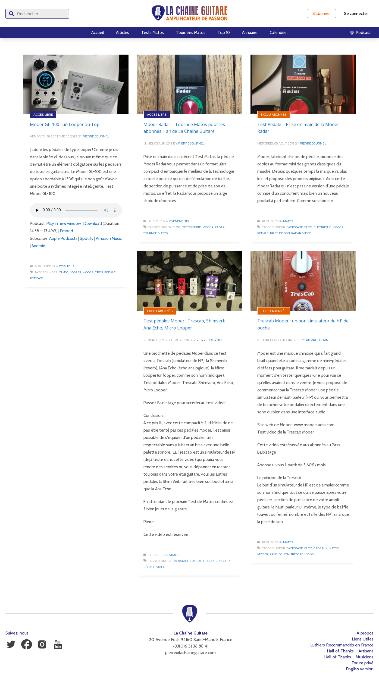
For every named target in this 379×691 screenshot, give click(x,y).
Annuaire (250, 32)
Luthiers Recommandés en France (342, 645)
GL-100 (63, 272)
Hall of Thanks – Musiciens (349, 656)
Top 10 (224, 32)
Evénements (179, 221)
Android (38, 245)
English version (360, 668)
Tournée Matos (155, 233)
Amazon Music (109, 238)
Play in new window (63, 223)
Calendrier (279, 32)
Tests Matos (152, 32)
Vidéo (306, 233)
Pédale (110, 272)
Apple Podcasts (63, 238)
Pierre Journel (96, 136)
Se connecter (356, 13)
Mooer (88, 272)
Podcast (36, 278)
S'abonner (321, 13)
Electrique (322, 227)
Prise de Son (280, 233)
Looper (75, 272)
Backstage (294, 227)
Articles (122, 32)
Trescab (297, 554)
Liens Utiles (363, 639)
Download (92, 223)
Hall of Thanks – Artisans (350, 651)
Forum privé (363, 662)
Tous (70, 266)
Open (99, 272)
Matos (60, 266)
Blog (176, 227)
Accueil (97, 32)
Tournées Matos (190, 32)
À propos (365, 633)
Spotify (86, 238)
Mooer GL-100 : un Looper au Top (64, 124)
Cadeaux (197, 561)
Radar (219, 227)
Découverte (191, 227)
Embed (66, 230)
